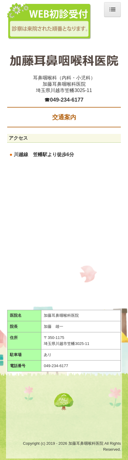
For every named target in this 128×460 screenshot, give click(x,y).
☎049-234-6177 (63, 100)
